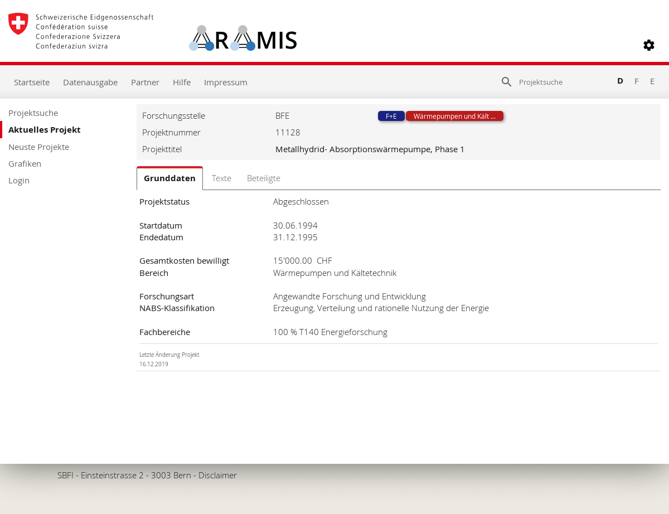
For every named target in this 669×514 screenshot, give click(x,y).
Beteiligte (263, 177)
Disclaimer (217, 475)
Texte (221, 177)
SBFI (65, 475)
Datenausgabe (90, 82)
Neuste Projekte (38, 146)
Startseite (32, 82)
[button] (649, 45)
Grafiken (24, 163)
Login (19, 180)
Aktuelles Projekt (44, 129)
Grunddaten (170, 178)
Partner (145, 82)
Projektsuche (33, 112)
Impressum (226, 82)
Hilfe (182, 82)
